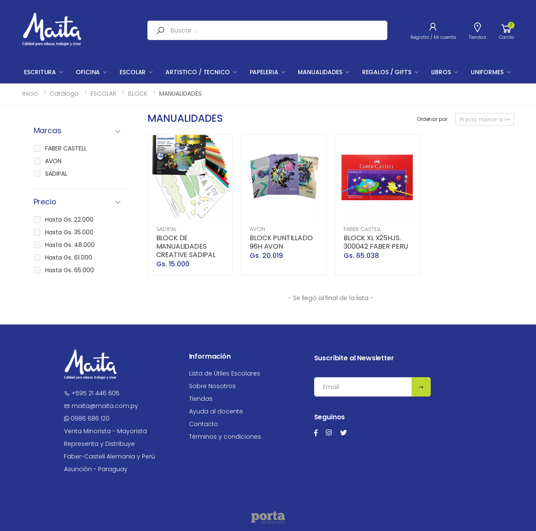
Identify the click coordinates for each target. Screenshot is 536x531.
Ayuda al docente (216, 411)
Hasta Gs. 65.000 (69, 270)
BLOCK (137, 93)
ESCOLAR (133, 72)
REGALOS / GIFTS (386, 72)
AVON (257, 229)
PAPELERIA (264, 72)
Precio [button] (45, 202)
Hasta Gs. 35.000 (69, 232)
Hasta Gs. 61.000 (68, 257)
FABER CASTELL (362, 229)
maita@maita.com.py (101, 406)
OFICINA (88, 72)
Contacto (203, 424)
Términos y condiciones (225, 436)
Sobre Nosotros (212, 386)
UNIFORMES (487, 72)
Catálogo (64, 93)
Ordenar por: (432, 119)
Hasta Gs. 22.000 (69, 219)
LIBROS (441, 72)
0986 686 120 (86, 418)
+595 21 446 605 (92, 393)
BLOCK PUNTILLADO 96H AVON (281, 242)
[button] (506, 30)
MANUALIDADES (320, 72)
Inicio (30, 93)
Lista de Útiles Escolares (224, 373)
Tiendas (201, 398)
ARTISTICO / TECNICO (197, 72)
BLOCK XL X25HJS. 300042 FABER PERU (376, 242)
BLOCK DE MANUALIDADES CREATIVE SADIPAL (186, 246)
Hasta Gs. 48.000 (70, 245)
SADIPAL (166, 229)
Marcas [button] (47, 130)
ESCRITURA (40, 72)
